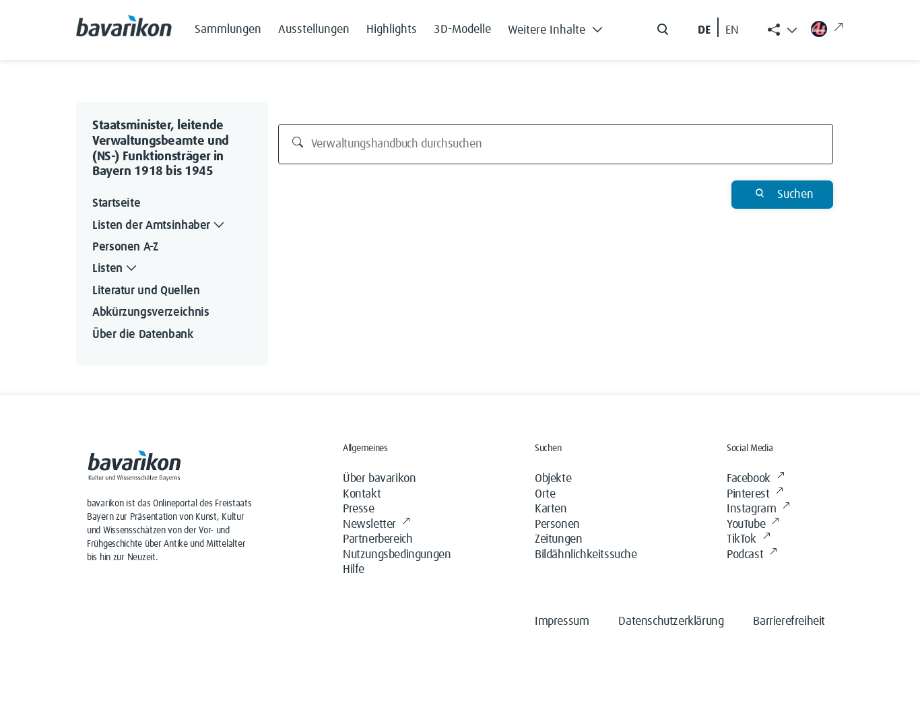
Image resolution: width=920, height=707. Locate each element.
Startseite (116, 203)
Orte (545, 494)
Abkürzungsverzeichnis (150, 312)
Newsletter (376, 525)
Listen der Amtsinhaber (159, 226)
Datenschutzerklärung (670, 621)
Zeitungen (558, 539)
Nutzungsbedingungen (397, 555)
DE (704, 30)
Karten (551, 509)
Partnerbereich (377, 539)
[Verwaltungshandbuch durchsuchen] (556, 144)
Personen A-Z (125, 247)
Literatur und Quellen (145, 291)
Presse (358, 509)
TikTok (748, 539)
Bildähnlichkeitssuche (586, 555)
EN (732, 30)
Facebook (755, 479)
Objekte (553, 479)
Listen (115, 269)
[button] (559, 27)
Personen (557, 524)
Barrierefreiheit (789, 621)
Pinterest (755, 494)
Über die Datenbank (142, 335)
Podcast (752, 555)
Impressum (562, 621)
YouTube (753, 525)
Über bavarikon (379, 479)
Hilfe (353, 570)
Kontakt (362, 494)
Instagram (758, 509)
